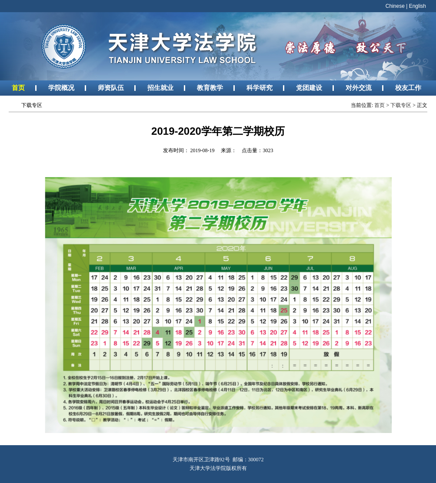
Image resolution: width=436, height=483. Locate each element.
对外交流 (359, 87)
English (417, 6)
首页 (18, 87)
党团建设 (309, 87)
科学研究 (259, 87)
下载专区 (400, 105)
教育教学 (210, 87)
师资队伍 (111, 87)
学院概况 (61, 87)
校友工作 (408, 87)
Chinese (395, 6)
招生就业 (160, 87)
